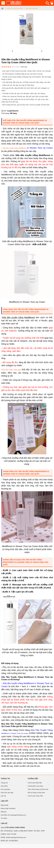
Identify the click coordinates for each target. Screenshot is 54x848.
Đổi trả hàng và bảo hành (36, 792)
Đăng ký (3, 812)
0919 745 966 (11, 834)
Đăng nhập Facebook (8, 808)
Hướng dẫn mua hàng (35, 786)
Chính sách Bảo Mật (35, 783)
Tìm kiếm (4, 818)
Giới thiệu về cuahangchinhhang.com (13, 815)
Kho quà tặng (5, 789)
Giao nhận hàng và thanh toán (38, 789)
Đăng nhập (4, 805)
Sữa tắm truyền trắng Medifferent (14, 148)
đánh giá (24, 67)
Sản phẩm (4, 786)
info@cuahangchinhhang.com (16, 837)
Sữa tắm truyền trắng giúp (11, 370)
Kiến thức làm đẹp (7, 792)
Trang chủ (4, 783)
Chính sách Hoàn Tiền (35, 796)
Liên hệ (3, 796)
